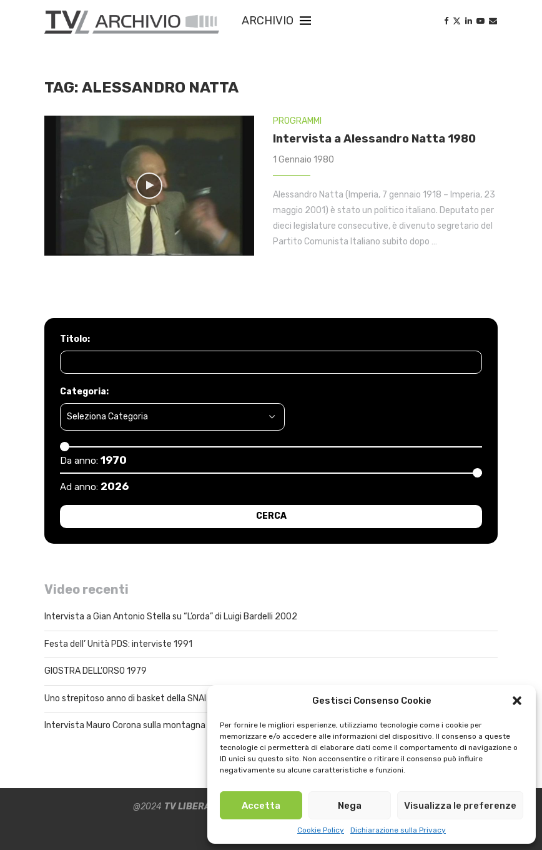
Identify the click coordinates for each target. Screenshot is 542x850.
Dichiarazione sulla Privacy (398, 830)
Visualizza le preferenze (460, 805)
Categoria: (84, 391)
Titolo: (75, 339)
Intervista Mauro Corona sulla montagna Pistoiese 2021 (155, 725)
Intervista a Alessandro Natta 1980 (374, 139)
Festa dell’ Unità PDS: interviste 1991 (118, 644)
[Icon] (149, 185)
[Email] (493, 21)
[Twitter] (456, 21)
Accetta (261, 805)
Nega (350, 805)
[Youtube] (480, 21)
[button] (517, 700)
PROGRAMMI (297, 121)
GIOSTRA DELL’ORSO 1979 (95, 671)
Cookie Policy (320, 830)
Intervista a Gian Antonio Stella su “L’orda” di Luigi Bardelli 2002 (170, 616)
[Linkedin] (469, 21)
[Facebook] (446, 21)
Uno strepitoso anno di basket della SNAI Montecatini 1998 (161, 698)
